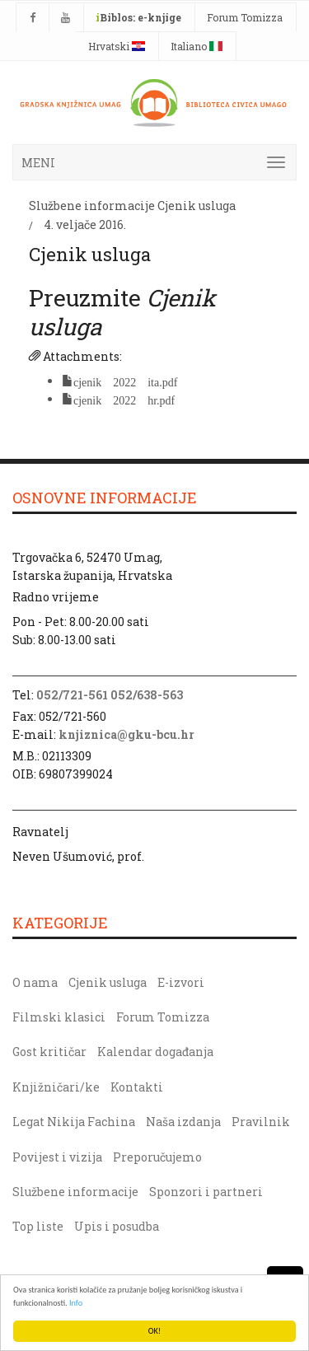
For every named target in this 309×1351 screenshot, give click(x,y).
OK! (154, 1330)
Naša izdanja (183, 1121)
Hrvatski (116, 46)
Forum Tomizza (245, 17)
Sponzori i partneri (206, 1191)
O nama (35, 982)
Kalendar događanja (155, 1051)
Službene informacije (92, 205)
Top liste (37, 1226)
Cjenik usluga (196, 205)
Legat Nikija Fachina (73, 1121)
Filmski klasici (58, 1017)
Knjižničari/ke (56, 1087)
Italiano (196, 46)
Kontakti (136, 1087)
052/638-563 (146, 695)
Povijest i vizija (57, 1157)
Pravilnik (261, 1121)
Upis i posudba (116, 1226)
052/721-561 (72, 695)
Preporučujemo (157, 1157)
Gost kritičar (49, 1051)
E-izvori (180, 982)
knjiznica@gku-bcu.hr (126, 734)
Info (75, 1302)
